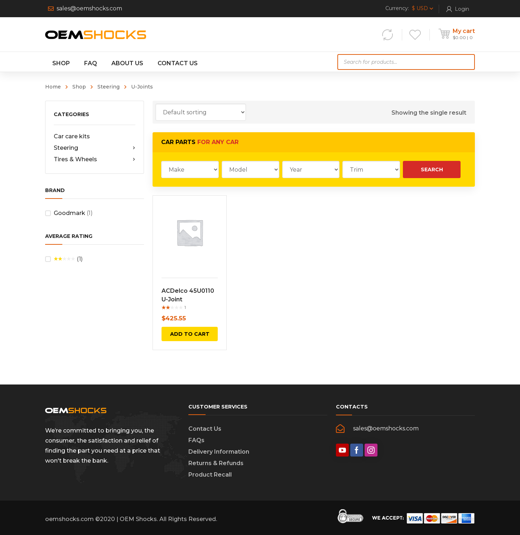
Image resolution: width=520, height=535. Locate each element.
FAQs (196, 440)
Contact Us (204, 428)
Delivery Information (218, 451)
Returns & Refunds (216, 463)
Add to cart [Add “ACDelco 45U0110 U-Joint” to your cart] (190, 334)
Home (53, 86)
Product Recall (210, 474)
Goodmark (69, 213)
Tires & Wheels (94, 159)
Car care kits (72, 136)
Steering (108, 86)
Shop (79, 86)
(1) (68, 259)
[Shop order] (200, 112)
